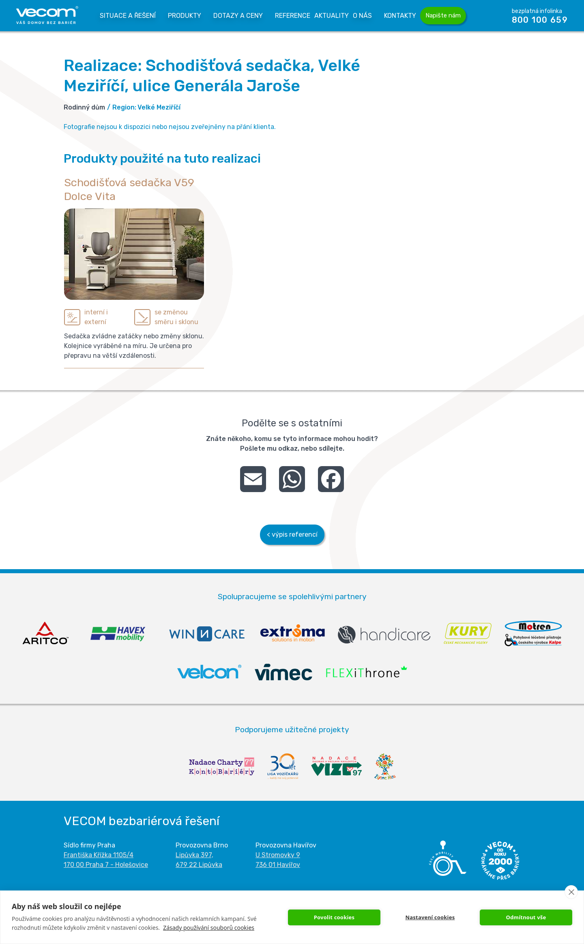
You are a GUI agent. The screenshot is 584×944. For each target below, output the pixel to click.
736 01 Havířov (278, 865)
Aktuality (331, 15)
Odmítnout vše (526, 917)
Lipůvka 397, (194, 855)
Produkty (184, 15)
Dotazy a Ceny (238, 15)
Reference (292, 15)
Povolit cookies (334, 917)
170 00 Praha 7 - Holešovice (106, 865)
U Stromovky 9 (278, 855)
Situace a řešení (128, 15)
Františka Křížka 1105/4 (98, 855)
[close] (571, 892)
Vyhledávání (485, 15)
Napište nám (443, 15)
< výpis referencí (292, 534)
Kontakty (400, 15)
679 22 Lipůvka (199, 865)
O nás (362, 15)
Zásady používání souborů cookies (208, 927)
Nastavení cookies (430, 917)
